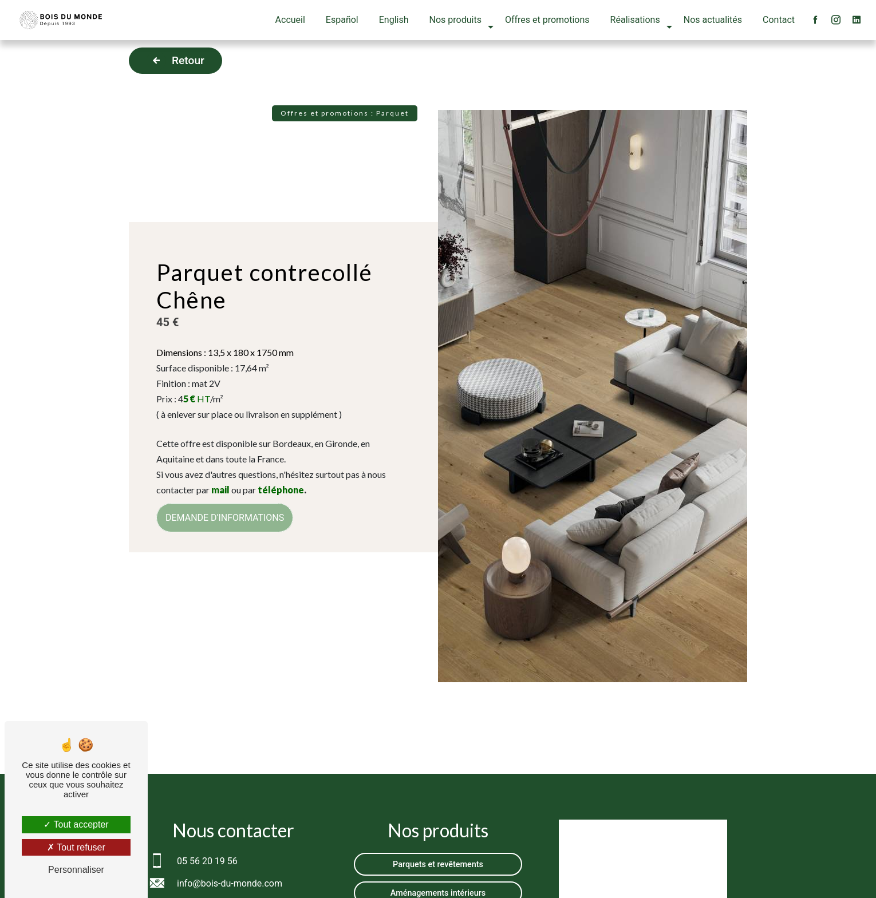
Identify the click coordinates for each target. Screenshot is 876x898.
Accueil (290, 19)
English (394, 19)
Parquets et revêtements (438, 864)
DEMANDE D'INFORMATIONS (224, 517)
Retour (175, 60)
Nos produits (455, 19)
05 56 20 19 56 (207, 861)
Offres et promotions (547, 19)
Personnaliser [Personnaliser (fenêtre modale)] (76, 870)
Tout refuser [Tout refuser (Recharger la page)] (76, 847)
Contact (779, 19)
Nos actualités (713, 19)
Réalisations (635, 19)
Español (342, 19)
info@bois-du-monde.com (229, 883)
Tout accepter (76, 824)
